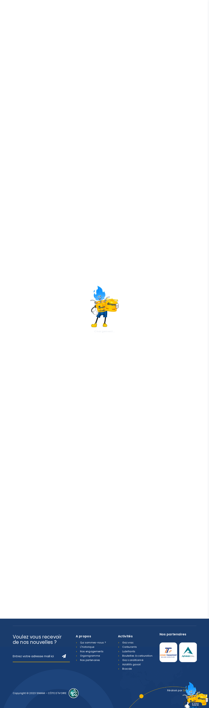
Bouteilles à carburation (137, 655)
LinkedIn (193, 609)
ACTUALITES (41, 479)
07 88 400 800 (84, 610)
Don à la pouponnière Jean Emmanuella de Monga (125, 490)
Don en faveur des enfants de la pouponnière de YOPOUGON (78, 490)
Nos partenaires (90, 660)
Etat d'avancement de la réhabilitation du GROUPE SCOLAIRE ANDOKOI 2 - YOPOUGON (33, 492)
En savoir (57, 308)
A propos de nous (29, 215)
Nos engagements (91, 651)
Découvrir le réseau (134, 402)
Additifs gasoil (131, 664)
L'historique (87, 647)
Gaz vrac (128, 642)
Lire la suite (26, 537)
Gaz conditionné (132, 660)
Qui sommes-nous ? (93, 642)
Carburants (129, 647)
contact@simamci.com (142, 610)
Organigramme (90, 655)
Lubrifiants (128, 651)
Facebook (179, 609)
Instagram (186, 609)
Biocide (127, 668)
